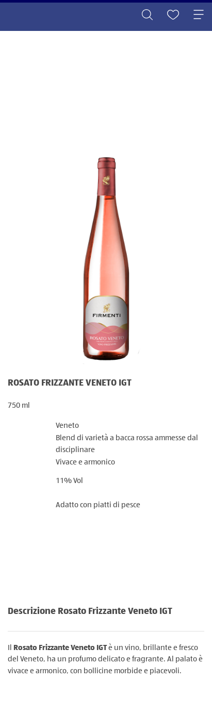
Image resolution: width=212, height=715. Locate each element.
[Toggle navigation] (198, 15)
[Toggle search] (147, 15)
